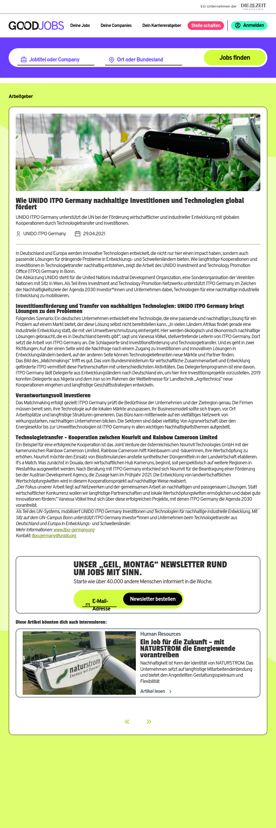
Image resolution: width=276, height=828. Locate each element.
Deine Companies (116, 26)
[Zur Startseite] (36, 25)
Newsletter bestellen (152, 599)
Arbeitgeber (21, 97)
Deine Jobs (80, 26)
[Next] (148, 721)
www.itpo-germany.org (73, 530)
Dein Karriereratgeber (161, 26)
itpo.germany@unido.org (54, 536)
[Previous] (127, 721)
